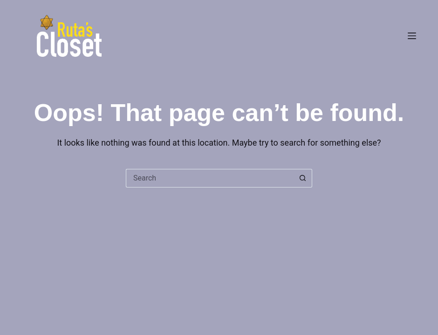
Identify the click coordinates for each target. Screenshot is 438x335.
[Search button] (303, 178)
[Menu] (412, 36)
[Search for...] (210, 178)
